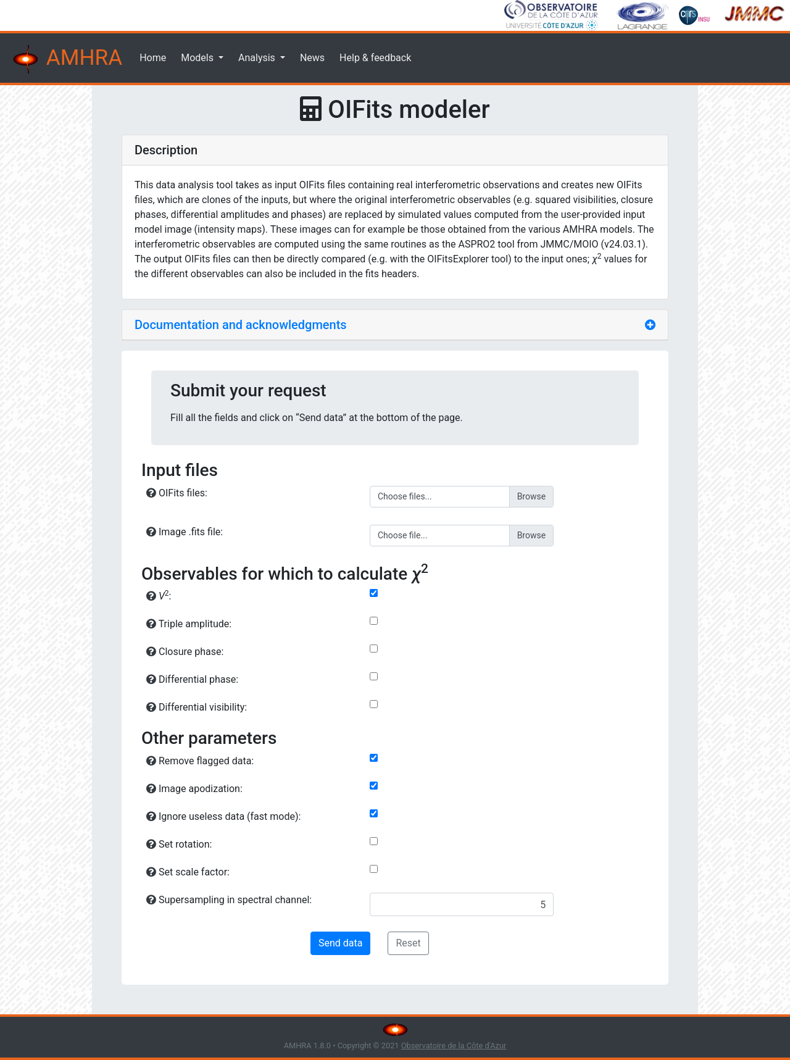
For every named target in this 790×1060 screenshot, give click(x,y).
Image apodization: (194, 789)
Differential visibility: (196, 707)
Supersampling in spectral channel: (229, 900)
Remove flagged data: (200, 761)
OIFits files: (176, 493)
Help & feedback (375, 58)
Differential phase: (192, 679)
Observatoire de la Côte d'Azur (454, 1045)
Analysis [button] (258, 58)
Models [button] (198, 58)
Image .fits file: (184, 532)
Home (152, 58)
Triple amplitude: (188, 624)
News (312, 58)
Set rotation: (179, 844)
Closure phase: (184, 651)
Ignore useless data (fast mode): (223, 816)
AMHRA (66, 59)
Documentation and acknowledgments (241, 324)
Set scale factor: (188, 872)
